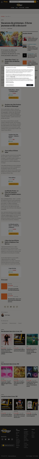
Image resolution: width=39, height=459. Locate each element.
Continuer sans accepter (30, 67)
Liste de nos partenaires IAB (10, 82)
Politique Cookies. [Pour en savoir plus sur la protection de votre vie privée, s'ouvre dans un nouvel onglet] (12, 76)
